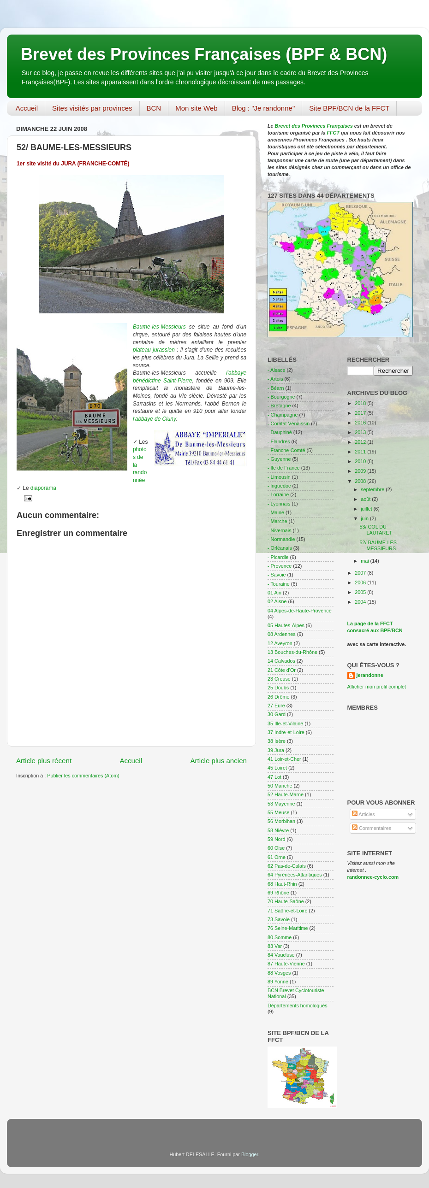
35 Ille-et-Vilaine (285, 723)
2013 (361, 432)
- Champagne (283, 415)
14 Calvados (281, 661)
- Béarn (276, 388)
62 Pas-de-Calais (287, 866)
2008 (361, 481)
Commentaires (371, 828)
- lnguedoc (279, 485)
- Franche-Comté (286, 450)
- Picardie (278, 557)
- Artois (275, 379)
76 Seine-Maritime (288, 928)
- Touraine (279, 584)
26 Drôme (278, 697)
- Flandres (279, 441)
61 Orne (277, 857)
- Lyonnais (279, 503)
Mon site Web (196, 108)
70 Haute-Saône (286, 901)
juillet (367, 509)
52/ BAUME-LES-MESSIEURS (378, 545)
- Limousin (279, 477)
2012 (361, 442)
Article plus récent (44, 761)
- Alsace (276, 370)
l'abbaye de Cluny (154, 419)
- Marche (277, 521)
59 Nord (276, 839)
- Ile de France (284, 467)
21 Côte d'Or (282, 670)
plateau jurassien (154, 350)
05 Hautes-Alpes (286, 625)
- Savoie (277, 574)
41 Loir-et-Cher (284, 759)
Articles (363, 814)
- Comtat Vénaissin (289, 423)
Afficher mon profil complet (376, 686)
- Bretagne (279, 405)
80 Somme (280, 937)
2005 (361, 592)
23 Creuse (279, 679)
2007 (361, 573)
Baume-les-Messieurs (159, 326)
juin (365, 518)
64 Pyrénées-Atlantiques (295, 874)
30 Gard (277, 714)
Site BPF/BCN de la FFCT (349, 108)
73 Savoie (279, 919)
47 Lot (274, 777)
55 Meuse (278, 812)
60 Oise (276, 848)
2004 (361, 602)
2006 (361, 582)
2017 (361, 413)
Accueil (27, 108)
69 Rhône (278, 892)
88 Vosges (279, 973)
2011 (361, 451)
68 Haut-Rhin (282, 884)
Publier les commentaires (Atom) (83, 775)
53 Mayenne (281, 803)
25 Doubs (278, 687)
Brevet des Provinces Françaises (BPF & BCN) (204, 54)
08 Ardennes (282, 634)
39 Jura (276, 750)
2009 (361, 471)
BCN (154, 108)
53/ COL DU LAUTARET (375, 529)
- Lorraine (278, 494)
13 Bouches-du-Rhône (292, 652)
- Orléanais (280, 548)
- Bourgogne (281, 397)
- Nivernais (280, 530)
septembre (373, 489)
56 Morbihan (281, 821)
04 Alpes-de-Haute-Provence (300, 610)
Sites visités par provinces (92, 108)
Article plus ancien (218, 761)
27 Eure (276, 705)
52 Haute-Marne (286, 794)
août (366, 499)
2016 (361, 422)
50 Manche (280, 785)
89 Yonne (278, 981)
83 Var (275, 946)
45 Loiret (277, 767)
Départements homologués (298, 1005)
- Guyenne (279, 459)
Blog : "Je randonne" (263, 108)
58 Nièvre (278, 830)
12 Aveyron (280, 643)
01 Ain (274, 592)
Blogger (249, 1154)
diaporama (43, 488)
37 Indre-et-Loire (286, 732)
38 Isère (277, 741)
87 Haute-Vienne (286, 963)
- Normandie (281, 539)
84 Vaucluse (281, 955)
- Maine (276, 512)
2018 (361, 403)
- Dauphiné (280, 432)
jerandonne (370, 675)
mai (365, 561)
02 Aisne (277, 601)
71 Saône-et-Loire (287, 910)
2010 (361, 461)
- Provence (280, 566)
